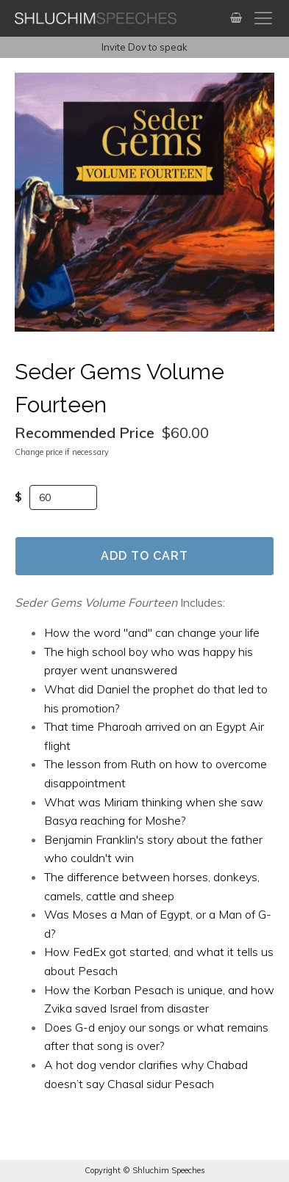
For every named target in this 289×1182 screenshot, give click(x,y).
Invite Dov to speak (144, 47)
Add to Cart (144, 556)
